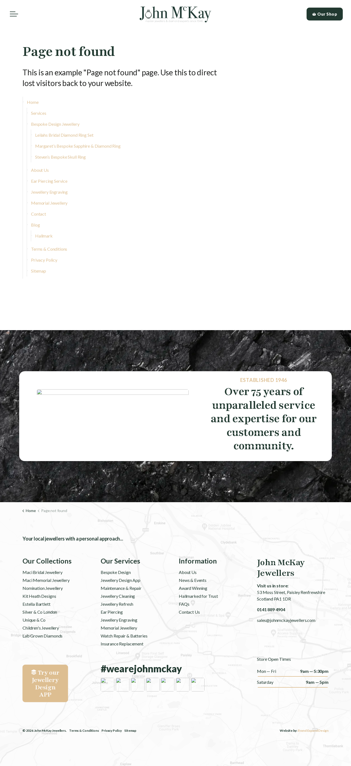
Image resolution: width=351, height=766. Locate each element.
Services (38, 113)
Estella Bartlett (36, 620)
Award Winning (193, 604)
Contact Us (189, 628)
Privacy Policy (44, 259)
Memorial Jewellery (49, 202)
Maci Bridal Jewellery (42, 588)
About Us (40, 170)
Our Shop (324, 14)
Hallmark (44, 235)
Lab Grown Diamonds (42, 651)
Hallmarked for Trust (198, 612)
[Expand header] (14, 14)
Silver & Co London (39, 628)
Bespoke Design (116, 588)
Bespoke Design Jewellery (55, 124)
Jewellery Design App (120, 596)
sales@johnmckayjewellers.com (286, 620)
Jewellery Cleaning (118, 612)
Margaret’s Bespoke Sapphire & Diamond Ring (78, 145)
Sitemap (38, 270)
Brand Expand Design (313, 730)
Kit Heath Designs (39, 612)
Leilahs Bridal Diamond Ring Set (64, 135)
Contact (38, 213)
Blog (35, 224)
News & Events (192, 596)
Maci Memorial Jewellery (46, 596)
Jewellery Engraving (49, 192)
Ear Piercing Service (49, 181)
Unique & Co (34, 636)
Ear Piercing (112, 628)
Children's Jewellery (40, 644)
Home (32, 102)
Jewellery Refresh (117, 620)
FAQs (184, 620)
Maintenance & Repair (121, 604)
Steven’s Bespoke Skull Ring (60, 156)
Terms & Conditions (49, 248)
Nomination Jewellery (42, 604)
